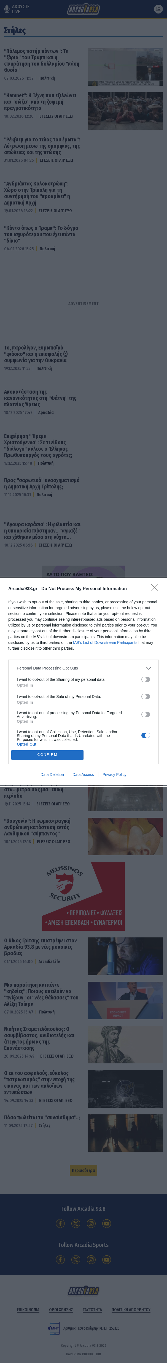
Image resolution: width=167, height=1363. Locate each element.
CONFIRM (47, 755)
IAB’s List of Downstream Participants (105, 642)
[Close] (156, 589)
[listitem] (83, 668)
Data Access (83, 774)
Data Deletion (52, 774)
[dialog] (83, 681)
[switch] (145, 679)
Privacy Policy (114, 774)
